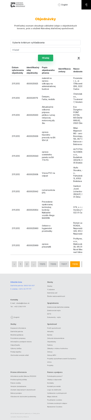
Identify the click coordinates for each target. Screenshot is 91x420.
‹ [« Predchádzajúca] (14, 264)
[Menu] (86, 4)
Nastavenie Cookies (54, 407)
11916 (53, 264)
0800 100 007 (29, 286)
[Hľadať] (45, 49)
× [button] (78, 57)
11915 (42, 264)
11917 (64, 264)
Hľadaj (45, 58)
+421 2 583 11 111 (20, 307)
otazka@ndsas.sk (22, 303)
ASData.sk (26, 417)
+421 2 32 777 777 (24, 289)
